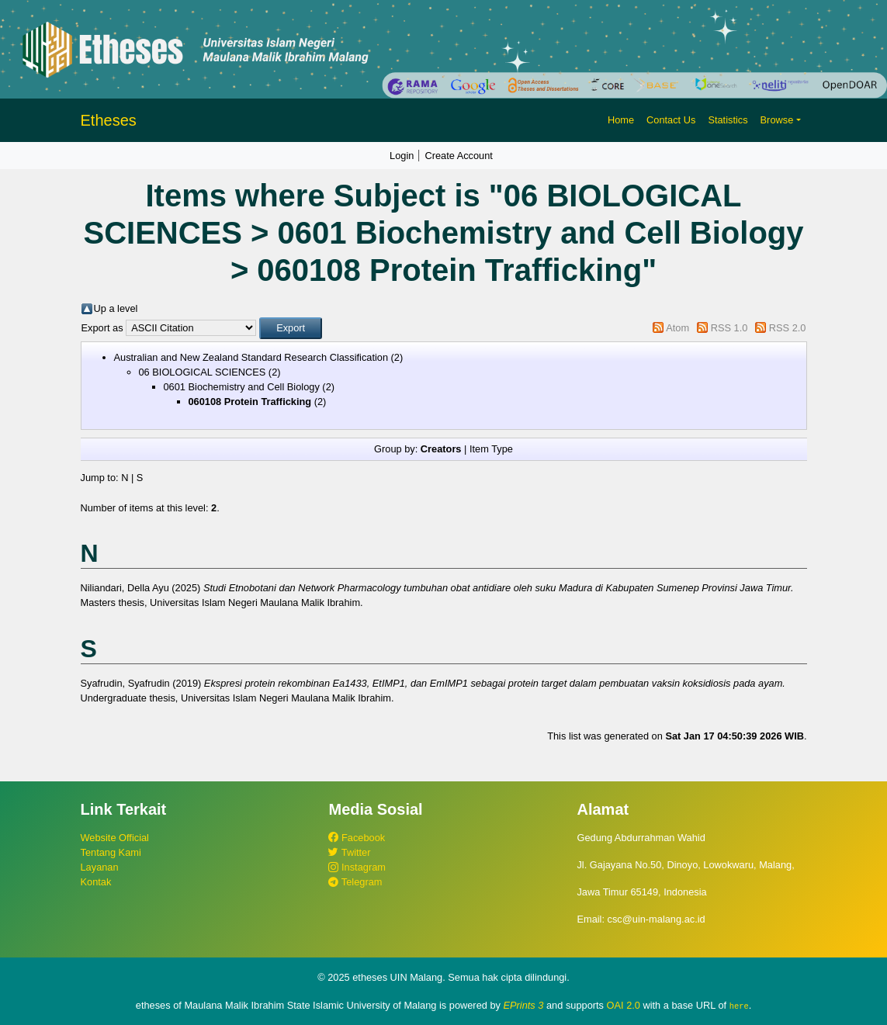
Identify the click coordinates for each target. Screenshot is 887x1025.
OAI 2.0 (623, 1005)
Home (621, 120)
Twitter (349, 852)
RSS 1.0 (729, 328)
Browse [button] (777, 120)
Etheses (109, 120)
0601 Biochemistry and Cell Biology (242, 387)
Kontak (96, 882)
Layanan (100, 867)
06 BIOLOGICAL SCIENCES (202, 372)
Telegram (355, 882)
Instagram (356, 867)
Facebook (356, 837)
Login (402, 155)
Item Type (491, 449)
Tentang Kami (111, 852)
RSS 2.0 (787, 328)
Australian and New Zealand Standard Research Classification (251, 357)
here (739, 1005)
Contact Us (670, 120)
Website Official (115, 837)
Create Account (458, 155)
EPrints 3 (524, 1005)
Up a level (116, 308)
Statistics (727, 120)
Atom (677, 328)
